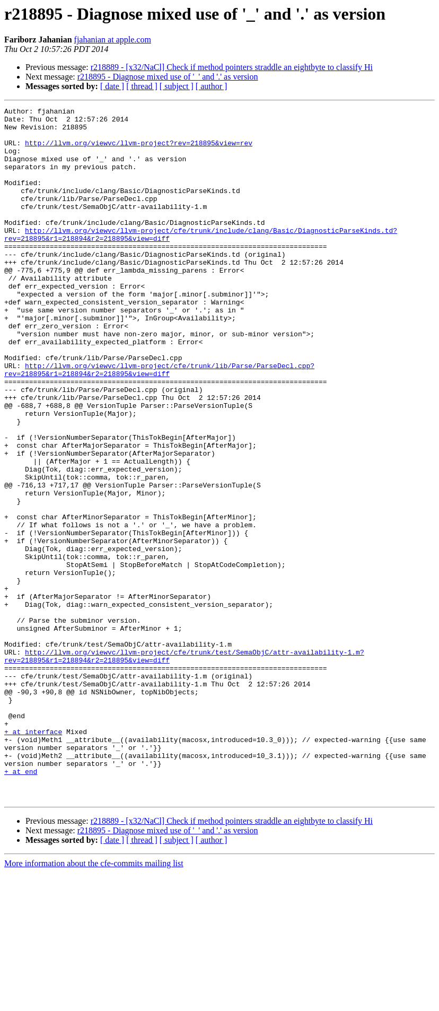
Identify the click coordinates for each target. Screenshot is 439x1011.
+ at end (20, 905)
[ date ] (112, 86)
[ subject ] (177, 86)
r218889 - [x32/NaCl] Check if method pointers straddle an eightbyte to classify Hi (232, 67)
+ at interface (33, 857)
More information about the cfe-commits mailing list (93, 1001)
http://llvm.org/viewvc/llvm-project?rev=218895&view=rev (138, 150)
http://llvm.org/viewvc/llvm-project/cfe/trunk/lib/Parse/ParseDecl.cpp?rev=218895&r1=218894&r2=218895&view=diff (159, 422)
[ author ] (211, 86)
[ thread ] (141, 86)
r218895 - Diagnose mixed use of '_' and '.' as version (167, 76)
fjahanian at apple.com (112, 39)
